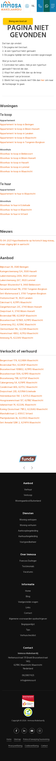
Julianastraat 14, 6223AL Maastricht (18, 405)
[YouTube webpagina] (32, 730)
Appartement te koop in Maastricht (18, 138)
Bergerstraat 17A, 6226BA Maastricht (19, 360)
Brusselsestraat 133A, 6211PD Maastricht (20, 374)
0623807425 (28, 675)
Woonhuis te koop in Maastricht (16, 171)
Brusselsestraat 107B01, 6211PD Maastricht (21, 320)
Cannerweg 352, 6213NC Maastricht (18, 324)
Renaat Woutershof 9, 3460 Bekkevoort (20, 285)
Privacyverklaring (15, 745)
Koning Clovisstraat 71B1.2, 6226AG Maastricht (24, 409)
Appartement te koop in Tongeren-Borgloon (22, 142)
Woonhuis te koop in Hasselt (14, 163)
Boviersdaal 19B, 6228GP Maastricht (18, 316)
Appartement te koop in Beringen (17, 124)
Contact (44, 745)
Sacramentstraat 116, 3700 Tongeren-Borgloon (23, 289)
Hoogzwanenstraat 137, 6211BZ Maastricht (21, 400)
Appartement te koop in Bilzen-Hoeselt (20, 129)
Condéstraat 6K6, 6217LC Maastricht (18, 387)
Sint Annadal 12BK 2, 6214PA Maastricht (20, 422)
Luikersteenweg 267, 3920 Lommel (17, 280)
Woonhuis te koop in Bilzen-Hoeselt (18, 158)
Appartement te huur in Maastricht (18, 194)
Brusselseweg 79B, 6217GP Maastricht (19, 378)
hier (43, 80)
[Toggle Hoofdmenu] (53, 6)
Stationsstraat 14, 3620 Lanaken (16, 298)
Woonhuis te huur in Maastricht (16, 210)
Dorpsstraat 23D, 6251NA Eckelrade (18, 391)
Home (9, 739)
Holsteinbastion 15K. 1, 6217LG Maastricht (21, 396)
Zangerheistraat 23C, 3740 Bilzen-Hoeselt (21, 307)
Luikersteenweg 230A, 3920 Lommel (18, 276)
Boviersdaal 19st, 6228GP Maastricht (19, 365)
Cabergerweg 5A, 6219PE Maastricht (18, 383)
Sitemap (17, 739)
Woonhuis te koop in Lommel (14, 167)
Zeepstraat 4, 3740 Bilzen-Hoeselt (17, 311)
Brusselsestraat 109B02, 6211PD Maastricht (22, 369)
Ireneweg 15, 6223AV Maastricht (16, 338)
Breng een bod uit (18, 21)
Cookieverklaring (32, 745)
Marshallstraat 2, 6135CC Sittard (16, 414)
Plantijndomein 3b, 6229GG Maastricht (19, 418)
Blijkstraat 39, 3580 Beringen (14, 267)
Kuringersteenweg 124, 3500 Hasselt (18, 271)
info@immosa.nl (28, 680)
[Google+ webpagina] (39, 730)
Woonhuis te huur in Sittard (14, 214)
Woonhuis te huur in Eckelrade (15, 205)
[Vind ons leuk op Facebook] (16, 730)
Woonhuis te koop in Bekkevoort (16, 154)
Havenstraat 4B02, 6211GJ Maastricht (19, 333)
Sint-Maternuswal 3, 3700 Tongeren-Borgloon (23, 294)
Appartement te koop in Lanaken (16, 133)
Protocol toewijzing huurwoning (36, 739)
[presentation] (24, 468)
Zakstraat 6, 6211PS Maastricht (16, 302)
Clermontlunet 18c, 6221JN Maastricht (19, 329)
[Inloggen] (27, 6)
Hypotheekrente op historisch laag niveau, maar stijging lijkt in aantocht (27, 242)
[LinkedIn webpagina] (24, 730)
